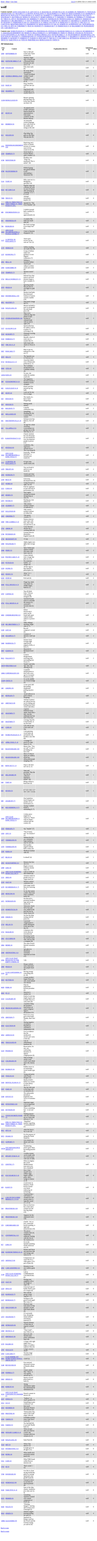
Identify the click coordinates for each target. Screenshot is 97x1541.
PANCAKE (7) (43, 38)
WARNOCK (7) (10, 643)
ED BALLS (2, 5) (85, 38)
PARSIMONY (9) (32, 24)
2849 (2, 53)
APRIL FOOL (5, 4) (11, 742)
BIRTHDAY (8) (10, 1336)
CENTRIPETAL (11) (12, 1235)
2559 (2, 154)
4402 (2, 76)
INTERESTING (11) (12, 1449)
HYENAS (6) (52, 31)
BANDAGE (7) (10, 1294)
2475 (2, 501)
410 (2, 399)
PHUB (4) (71, 33)
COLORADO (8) (10, 1061)
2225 (2, 1294)
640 (2, 782)
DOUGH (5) (9, 399)
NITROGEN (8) (10, 901)
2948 (2, 953)
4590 (2, 1419)
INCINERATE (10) (23, 19)
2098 (2, 868)
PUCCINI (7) (87, 15)
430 (2, 721)
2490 (2, 1325)
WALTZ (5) (9, 1507)
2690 (2, 917)
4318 (2, 578)
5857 (2, 351)
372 (2, 1164)
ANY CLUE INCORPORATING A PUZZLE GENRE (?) (12, 232)
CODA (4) (78, 31)
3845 (2, 1387)
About (7, 1)
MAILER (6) (78, 15)
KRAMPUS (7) (76, 21)
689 (2, 801)
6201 (2, 1110)
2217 (2, 483)
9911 (2, 1130)
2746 (2, 534)
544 (2, 1208)
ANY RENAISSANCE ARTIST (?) (12, 1148)
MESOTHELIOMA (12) (18, 24)
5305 (2, 1076)
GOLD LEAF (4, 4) (11, 388)
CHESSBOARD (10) (12, 1225)
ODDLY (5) (43, 19)
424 (2, 703)
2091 (2, 262)
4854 (2, 1035)
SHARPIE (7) (5, 38)
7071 (2, 1116)
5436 (2, 1082)
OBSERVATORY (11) (8, 13)
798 (2, 807)
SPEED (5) (8, 1379)
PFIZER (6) (37, 21)
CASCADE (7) (10, 1354)
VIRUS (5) (6, 19)
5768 (2, 1474)
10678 (3, 666)
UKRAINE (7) (61, 17)
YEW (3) (29, 21)
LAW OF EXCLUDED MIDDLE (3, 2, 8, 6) (12, 1198)
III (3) (7, 1467)
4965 (2, 615)
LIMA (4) (8, 1244)
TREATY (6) (9, 469)
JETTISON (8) (74, 38)
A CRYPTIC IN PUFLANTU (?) (35, 13)
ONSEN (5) (9, 1513)
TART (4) (8, 782)
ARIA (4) (8, 877)
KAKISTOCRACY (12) (13, 438)
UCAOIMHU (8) (70, 12)
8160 (2, 1490)
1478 (2, 469)
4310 (2, 999)
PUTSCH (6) (88, 33)
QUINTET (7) (38, 26)
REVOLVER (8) (10, 1365)
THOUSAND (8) (10, 1042)
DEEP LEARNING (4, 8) (77, 13)
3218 (2, 973)
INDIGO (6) (9, 248)
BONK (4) (8, 1454)
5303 (2, 1069)
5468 (2, 643)
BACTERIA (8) (17, 17)
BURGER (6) (9, 226)
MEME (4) (8, 945)
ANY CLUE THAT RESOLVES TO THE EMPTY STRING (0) (12, 960)
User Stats (14, 1)
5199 (2, 630)
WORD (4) (8, 483)
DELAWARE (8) (10, 775)
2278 (2, 887)
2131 (2, 877)
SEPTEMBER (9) (54, 33)
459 (2, 414)
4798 (2, 171)
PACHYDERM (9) (74, 35)
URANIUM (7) (10, 1317)
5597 (2, 1089)
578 (2, 1225)
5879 (2, 357)
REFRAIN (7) (9, 695)
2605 (2, 516)
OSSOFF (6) (86, 21)
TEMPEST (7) (10, 154)
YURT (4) (8, 181)
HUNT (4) (8, 113)
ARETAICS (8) (10, 703)
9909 (2, 368)
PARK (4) (23, 35)
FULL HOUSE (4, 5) (12, 585)
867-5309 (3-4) (64, 38)
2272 (2, 1307)
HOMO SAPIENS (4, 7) (48, 17)
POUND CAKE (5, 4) (12, 557)
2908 (2, 544)
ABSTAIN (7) (9, 1017)
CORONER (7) (22, 26)
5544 (2, 1454)
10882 (3, 1521)
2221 (2, 488)
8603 (2, 1124)
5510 (2, 334)
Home (3, 1)
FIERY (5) (63, 33)
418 (2, 404)
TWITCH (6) (91, 12)
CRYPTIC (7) (9, 1164)
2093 (2, 863)
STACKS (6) (79, 33)
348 (2, 688)
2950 (2, 1354)
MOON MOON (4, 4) (46, 24)
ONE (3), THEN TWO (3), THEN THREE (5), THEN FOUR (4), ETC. (13, 203)
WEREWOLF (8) (10, 1482)
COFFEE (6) (9, 594)
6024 (2, 190)
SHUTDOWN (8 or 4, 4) (13, 421)
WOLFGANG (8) (11, 308)
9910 (2, 1513)
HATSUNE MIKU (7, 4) (59, 35)
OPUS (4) (8, 1289)
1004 (2, 818)
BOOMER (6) (9, 1408)
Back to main (5, 1531)
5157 (2, 328)
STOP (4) (30, 35)
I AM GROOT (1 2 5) (11, 28)
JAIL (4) (56, 24)
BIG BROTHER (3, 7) (19, 21)
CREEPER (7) (10, 516)
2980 (2, 967)
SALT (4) (8, 882)
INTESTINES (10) (11, 1104)
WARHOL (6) (71, 17)
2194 (2, 480)
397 (2, 113)
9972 (2, 1136)
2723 (2, 932)
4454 (2, 1408)
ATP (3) (13, 19)
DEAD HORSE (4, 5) (54, 13)
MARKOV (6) (56, 21)
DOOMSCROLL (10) (87, 35)
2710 (2, 924)
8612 (2, 658)
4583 (2, 1413)
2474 (2, 1317)
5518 (2, 339)
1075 (2, 1260)
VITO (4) (24, 40)
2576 (2, 909)
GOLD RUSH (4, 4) (27, 15)
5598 (2, 1096)
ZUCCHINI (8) (10, 938)
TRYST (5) (4, 40)
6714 (2, 362)
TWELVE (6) (9, 1076)
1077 (2, 840)
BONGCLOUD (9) (45, 40)
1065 (2, 232)
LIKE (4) (8, 868)
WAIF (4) (8, 85)
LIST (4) (8, 630)
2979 (2, 287)
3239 (2, 568)
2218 (2, 882)
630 (2, 775)
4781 (2, 1017)
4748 (2, 160)
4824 (2, 296)
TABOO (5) (9, 1419)
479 (2, 742)
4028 (2, 987)
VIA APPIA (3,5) (10, 428)
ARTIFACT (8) (10, 1260)
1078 (2, 847)
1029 (2, 829)
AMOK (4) (8, 528)
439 (2, 1187)
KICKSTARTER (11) (12, 863)
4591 (2, 1425)
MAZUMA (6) (46, 12)
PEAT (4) (30, 26)
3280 (2, 1372)
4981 (2, 1042)
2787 (2, 1350)
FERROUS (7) (24, 38)
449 (2, 735)
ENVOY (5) (9, 1096)
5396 (2, 636)
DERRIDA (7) (34, 19)
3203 (2, 563)
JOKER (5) (69, 15)
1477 (2, 857)
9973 (2, 1142)
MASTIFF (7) (15, 36)
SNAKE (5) (9, 1136)
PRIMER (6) (9, 1498)
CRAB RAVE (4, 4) (36, 22)
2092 (2, 1268)
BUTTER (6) (9, 980)
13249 (3, 681)
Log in (73, 1)
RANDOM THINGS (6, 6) (66, 31)
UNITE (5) (55, 40)
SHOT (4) (64, 13)
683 (2, 791)
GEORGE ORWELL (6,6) (42, 35)
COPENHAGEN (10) (12, 673)
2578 (2, 1344)
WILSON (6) (9, 135)
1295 (2, 851)
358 (2, 695)
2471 (2, 901)
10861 (3, 673)
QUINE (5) (8, 568)
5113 (2, 318)
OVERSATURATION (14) (45, 36)
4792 (2, 603)
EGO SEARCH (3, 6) (12, 1175)
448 (2, 727)
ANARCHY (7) (10, 801)
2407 (2, 495)
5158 (2, 624)
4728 (2, 1008)
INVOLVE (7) (35, 17)
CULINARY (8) (10, 999)
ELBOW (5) (34, 38)
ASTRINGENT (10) (74, 24)
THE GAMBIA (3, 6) (12, 522)
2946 (2, 550)
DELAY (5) (9, 924)
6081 (2, 1104)
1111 (2, 462)
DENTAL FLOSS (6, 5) (87, 36)
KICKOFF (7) (7, 22)
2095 (2, 475)
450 (2, 408)
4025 (2, 574)
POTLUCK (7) (15, 15)
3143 (2, 557)
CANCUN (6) (5, 24)
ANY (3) (8, 833)
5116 (2, 181)
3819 (2, 980)
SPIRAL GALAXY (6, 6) (51, 22)
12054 (3, 375)
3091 (2, 1358)
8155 (2, 1482)
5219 (2, 1051)
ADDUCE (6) (9, 1035)
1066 (2, 1252)
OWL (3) (7, 26)
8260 (2, 1507)
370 (2, 1156)
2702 (2, 528)
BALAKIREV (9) (77, 26)
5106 (2, 308)
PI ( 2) (7, 993)
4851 (2, 302)
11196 (3, 100)
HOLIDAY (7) (10, 408)
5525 (2, 1449)
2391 (2, 146)
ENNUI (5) (8, 1399)
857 (2, 1244)
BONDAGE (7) (10, 1300)
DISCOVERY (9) (10, 1307)
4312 (2, 1403)
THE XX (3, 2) (85, 22)
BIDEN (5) (78, 19)
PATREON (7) (10, 475)
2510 (2, 272)
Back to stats (5, 1528)
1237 (2, 254)
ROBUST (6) (9, 1387)
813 (2, 135)
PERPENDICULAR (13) (21, 22)
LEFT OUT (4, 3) (35, 12)
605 (2, 428)
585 (2, 766)
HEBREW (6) (31, 31)
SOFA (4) (8, 375)
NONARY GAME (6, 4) (13, 1432)
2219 (2, 1282)
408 (2, 393)
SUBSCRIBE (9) (10, 268)
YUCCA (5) (9, 1350)
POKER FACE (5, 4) (64, 26)
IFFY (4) (13, 26)
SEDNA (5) (26, 17)
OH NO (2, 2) (9, 1331)
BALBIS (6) (9, 1344)
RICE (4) (8, 480)
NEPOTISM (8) (10, 160)
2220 (2, 1289)
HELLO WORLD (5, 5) (40, 33)
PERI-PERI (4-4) (33, 40)
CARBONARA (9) (59, 15)
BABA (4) (8, 851)
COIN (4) (8, 727)
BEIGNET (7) (65, 21)
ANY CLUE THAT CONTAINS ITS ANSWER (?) (14, 1394)
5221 (2, 1061)
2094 (2, 268)
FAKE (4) (8, 1089)
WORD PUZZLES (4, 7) (18, 31)
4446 (2, 585)
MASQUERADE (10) (12, 749)
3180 (2, 68)
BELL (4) (8, 262)
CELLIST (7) (75, 22)
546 (2, 1217)
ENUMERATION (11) (12, 212)
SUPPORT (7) (9, 1142)
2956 (2, 960)
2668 (2, 522)
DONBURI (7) (90, 13)
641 (2, 220)
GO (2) (7, 1403)
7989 (2, 198)
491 (2, 421)
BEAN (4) (8, 857)
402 (2, 388)
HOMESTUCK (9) (11, 909)
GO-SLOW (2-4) (10, 328)
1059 (2, 833)
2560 (2, 1331)
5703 (2, 1467)
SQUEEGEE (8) (10, 1474)
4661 (2, 61)
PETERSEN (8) (10, 534)
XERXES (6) (87, 19)
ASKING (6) (9, 688)
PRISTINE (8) (10, 1413)
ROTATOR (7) (46, 21)
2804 (2, 945)
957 (2, 447)
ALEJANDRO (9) (11, 1521)
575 (2, 757)
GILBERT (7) (47, 15)
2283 (2, 894)
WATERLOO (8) (53, 19)
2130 (2, 872)
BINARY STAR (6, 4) (12, 1156)
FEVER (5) (9, 501)
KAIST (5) (8, 1187)
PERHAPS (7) (81, 12)
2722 (2, 279)
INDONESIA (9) (42, 31)
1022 (2, 455)
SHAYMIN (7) (10, 713)
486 (2, 212)
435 (2, 1175)
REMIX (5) (28, 33)
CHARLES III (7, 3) (50, 26)
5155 (2, 85)
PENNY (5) (9, 574)
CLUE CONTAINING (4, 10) (10, 35)
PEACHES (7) (20, 13)
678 (2, 438)
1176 (2, 248)
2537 (2, 511)
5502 (2, 91)
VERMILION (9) (10, 840)
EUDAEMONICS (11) (12, 381)
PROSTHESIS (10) (11, 1208)
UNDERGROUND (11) (28, 36)
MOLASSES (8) (10, 414)
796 (2, 226)
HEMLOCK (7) (65, 22)
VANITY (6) (39, 15)
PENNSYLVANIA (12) (66, 19)
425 (2, 713)
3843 (2, 1379)
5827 (2, 345)
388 (2, 381)
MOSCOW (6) (5, 15)
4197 (2, 1399)
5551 (2, 1461)
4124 (2, 1394)
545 (2, 749)
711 (2, 1235)
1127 (2, 240)
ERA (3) (8, 357)
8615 (2, 204)
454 (2, 124)
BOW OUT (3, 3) (10, 766)
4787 (2, 594)
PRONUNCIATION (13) (13, 1008)
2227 (2, 1300)
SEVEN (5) (9, 791)
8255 (2, 1498)
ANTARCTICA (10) (58, 12)
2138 (2, 1274)
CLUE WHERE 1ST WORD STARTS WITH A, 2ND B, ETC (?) (13, 1358)
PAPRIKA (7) (80, 17)
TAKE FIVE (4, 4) (14, 40)
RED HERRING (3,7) (12, 807)
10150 (3, 1148)
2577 (2, 1336)
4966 (2, 1432)
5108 (2, 1440)
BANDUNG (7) (10, 254)
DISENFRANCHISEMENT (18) (13, 33)
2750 (2, 539)
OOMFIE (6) (63, 24)
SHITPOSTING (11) (11, 953)
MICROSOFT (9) (11, 539)
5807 (2, 651)
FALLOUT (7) (10, 658)
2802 (2, 938)
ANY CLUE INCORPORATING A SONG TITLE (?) (12, 455)
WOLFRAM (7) (6, 17)
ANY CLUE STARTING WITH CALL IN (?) (13, 872)
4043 (2, 993)
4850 (2, 1026)
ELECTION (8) (6, 36)
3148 (2, 1365)
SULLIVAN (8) (10, 511)
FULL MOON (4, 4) (11, 603)
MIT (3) (8, 1445)
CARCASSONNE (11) (12, 1268)
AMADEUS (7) (6, 21)
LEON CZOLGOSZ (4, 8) (21, 12)
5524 (2, 1445)
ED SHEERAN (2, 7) (12, 887)
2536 (2, 505)
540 (2, 1198)
